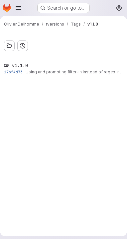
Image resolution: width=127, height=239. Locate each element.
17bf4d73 (13, 71)
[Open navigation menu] (18, 8)
